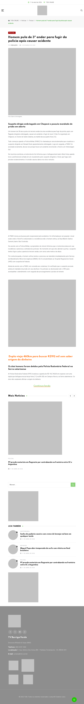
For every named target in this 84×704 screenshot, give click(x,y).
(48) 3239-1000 (20, 647)
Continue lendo (42, 386)
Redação (14, 45)
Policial (11, 458)
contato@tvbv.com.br (20, 654)
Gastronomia (25, 531)
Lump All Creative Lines (57, 697)
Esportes (23, 545)
